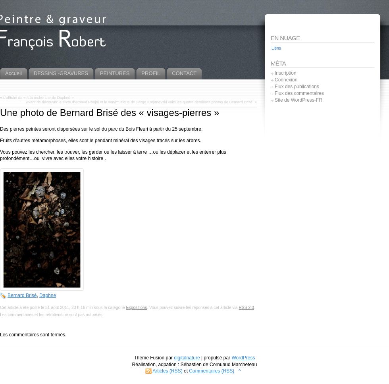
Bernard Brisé (22, 295)
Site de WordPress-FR (298, 100)
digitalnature (187, 358)
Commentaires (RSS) (211, 371)
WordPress (243, 358)
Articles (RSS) (167, 371)
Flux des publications (297, 86)
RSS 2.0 (246, 307)
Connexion (286, 80)
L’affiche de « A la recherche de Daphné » (38, 97)
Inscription (286, 73)
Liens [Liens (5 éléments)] (276, 48)
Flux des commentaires (299, 93)
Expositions (136, 307)
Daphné (47, 295)
